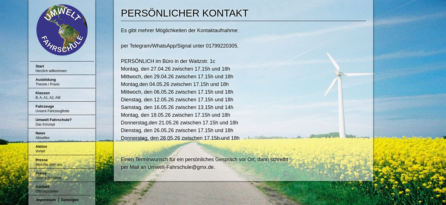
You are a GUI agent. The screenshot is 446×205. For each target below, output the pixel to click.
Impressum (46, 200)
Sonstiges (70, 200)
